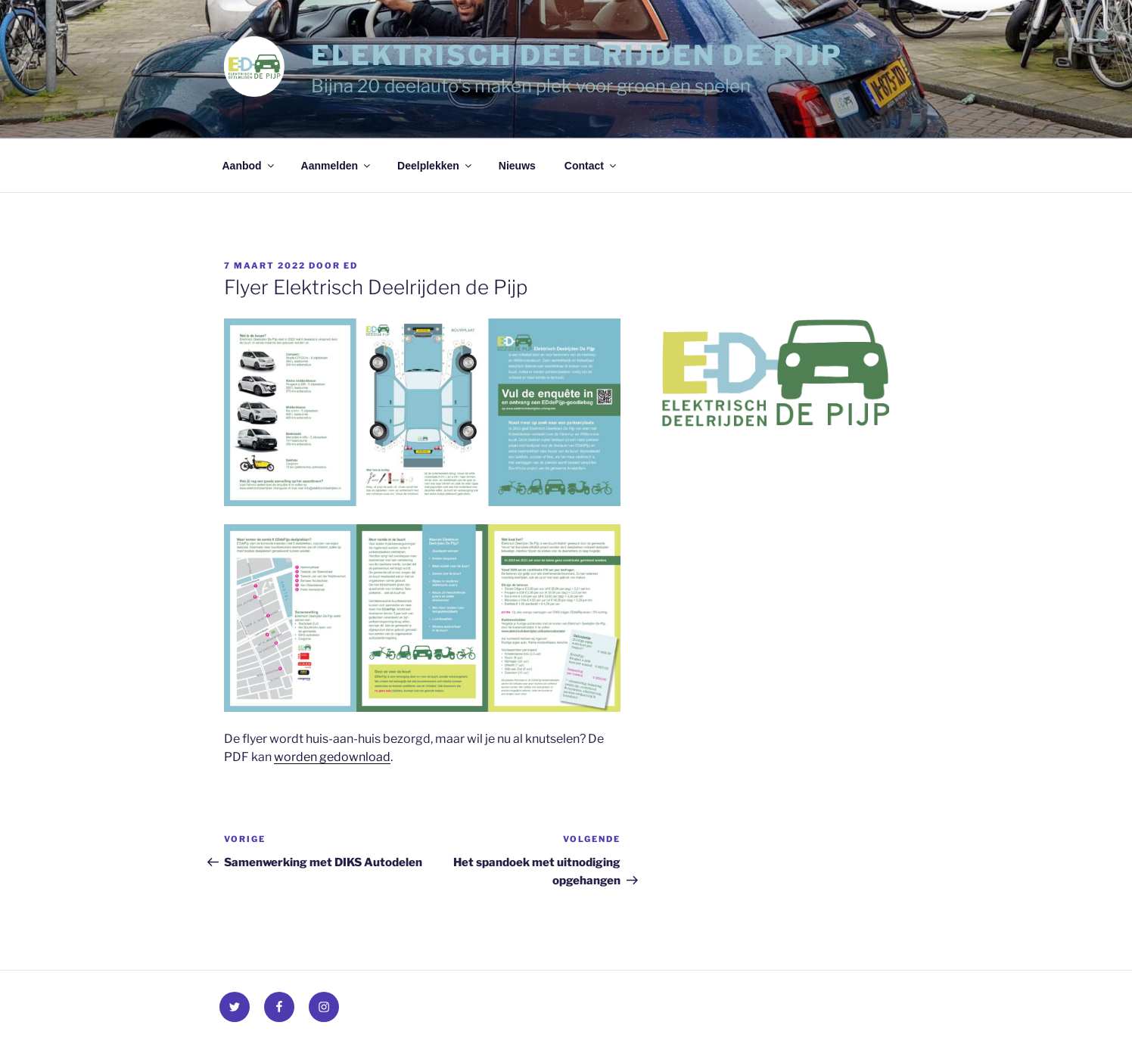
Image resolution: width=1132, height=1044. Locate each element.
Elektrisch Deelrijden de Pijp (577, 55)
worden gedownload (332, 757)
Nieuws (517, 166)
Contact (591, 166)
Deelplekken (435, 166)
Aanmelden (336, 166)
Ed (351, 265)
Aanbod (249, 166)
